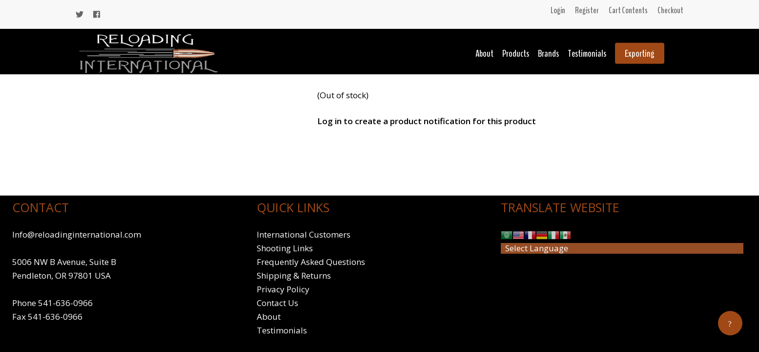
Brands (548, 53)
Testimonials (587, 53)
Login (558, 10)
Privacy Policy (283, 289)
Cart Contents (628, 10)
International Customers (303, 234)
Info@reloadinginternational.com (76, 234)
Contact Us (277, 302)
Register (587, 10)
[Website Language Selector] (622, 248)
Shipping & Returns (294, 275)
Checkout (670, 10)
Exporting (640, 53)
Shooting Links (285, 248)
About (484, 53)
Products (515, 53)
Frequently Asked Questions (311, 261)
